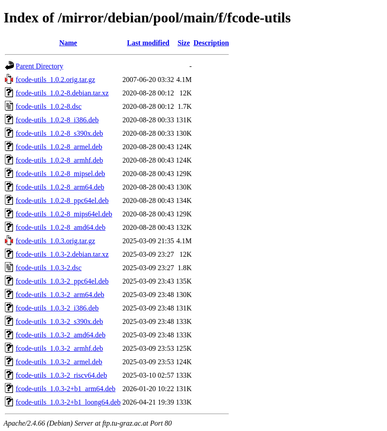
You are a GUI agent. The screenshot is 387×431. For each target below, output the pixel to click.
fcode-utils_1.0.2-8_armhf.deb (59, 160)
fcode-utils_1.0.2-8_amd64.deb (60, 227)
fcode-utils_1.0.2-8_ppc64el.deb (62, 200)
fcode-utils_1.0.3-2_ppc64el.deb (62, 281)
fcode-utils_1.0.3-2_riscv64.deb (61, 375)
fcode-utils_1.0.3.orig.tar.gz (55, 241)
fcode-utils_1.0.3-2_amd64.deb (60, 335)
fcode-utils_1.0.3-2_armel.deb (59, 362)
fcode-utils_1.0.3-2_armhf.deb (59, 348)
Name (68, 43)
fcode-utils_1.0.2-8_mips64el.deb (64, 214)
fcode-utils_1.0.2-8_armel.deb (59, 147)
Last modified (148, 43)
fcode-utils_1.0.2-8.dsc (49, 106)
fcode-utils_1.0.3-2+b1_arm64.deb (66, 388)
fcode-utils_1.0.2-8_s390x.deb (59, 133)
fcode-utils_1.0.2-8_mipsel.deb (60, 173)
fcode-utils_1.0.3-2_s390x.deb (59, 321)
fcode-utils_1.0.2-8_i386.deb (57, 120)
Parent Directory (39, 66)
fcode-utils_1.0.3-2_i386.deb (57, 308)
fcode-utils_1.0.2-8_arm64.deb (60, 187)
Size (183, 43)
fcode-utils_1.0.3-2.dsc (49, 268)
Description (211, 43)
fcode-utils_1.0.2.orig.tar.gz (55, 79)
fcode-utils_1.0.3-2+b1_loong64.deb (68, 402)
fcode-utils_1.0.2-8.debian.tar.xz (62, 93)
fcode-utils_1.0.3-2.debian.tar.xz (62, 254)
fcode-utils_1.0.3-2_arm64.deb (60, 294)
